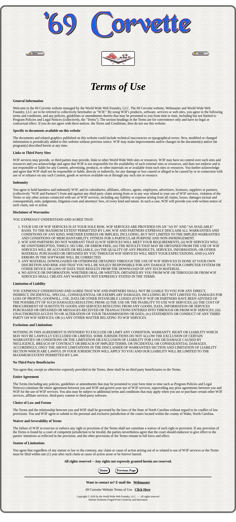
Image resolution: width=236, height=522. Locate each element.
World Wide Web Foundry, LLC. (119, 496)
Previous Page (126, 470)
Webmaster (141, 482)
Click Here (142, 489)
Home (104, 470)
